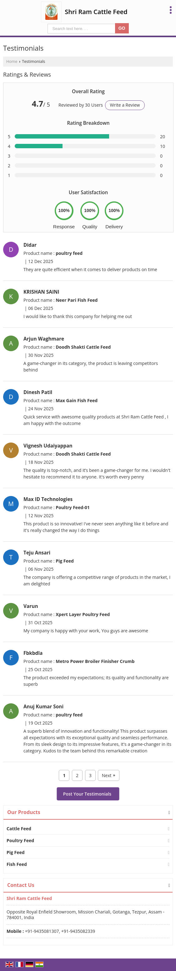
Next (108, 775)
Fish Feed (17, 864)
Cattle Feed (19, 829)
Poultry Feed (20, 840)
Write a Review (125, 105)
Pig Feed (16, 852)
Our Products (23, 812)
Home (12, 61)
